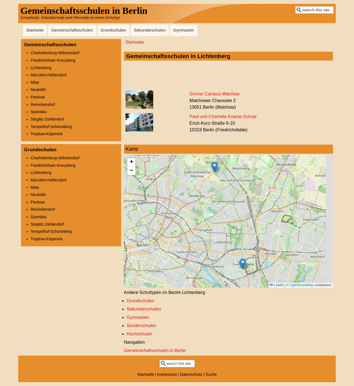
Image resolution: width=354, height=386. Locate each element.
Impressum (167, 374)
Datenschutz (191, 374)
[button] (214, 167)
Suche (211, 374)
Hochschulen (139, 334)
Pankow (38, 97)
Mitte (35, 82)
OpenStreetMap (301, 285)
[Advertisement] (228, 75)
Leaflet (277, 285)
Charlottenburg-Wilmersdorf (55, 53)
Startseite (35, 30)
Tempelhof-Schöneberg (51, 126)
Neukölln (38, 89)
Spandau (39, 111)
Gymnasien (183, 30)
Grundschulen (113, 30)
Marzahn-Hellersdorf (49, 75)
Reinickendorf (43, 104)
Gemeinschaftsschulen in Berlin (155, 350)
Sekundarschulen (150, 30)
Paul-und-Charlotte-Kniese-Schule (223, 116)
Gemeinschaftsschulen (72, 30)
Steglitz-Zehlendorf (47, 119)
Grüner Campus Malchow (214, 94)
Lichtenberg (41, 68)
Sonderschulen (141, 325)
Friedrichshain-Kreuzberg (53, 60)
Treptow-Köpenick (47, 134)
